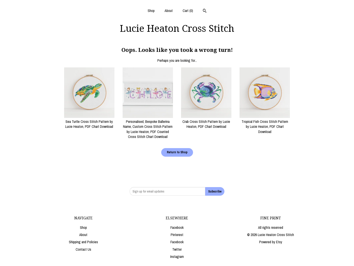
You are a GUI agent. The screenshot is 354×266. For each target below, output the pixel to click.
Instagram (177, 256)
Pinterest (177, 234)
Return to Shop (177, 152)
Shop (151, 10)
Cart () (188, 10)
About (169, 10)
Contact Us (83, 249)
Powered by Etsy (270, 241)
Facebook (177, 227)
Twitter (177, 249)
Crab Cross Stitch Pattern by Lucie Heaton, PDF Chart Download (206, 121)
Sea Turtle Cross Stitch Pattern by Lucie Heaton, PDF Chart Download (89, 121)
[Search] (204, 11)
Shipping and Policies (83, 241)
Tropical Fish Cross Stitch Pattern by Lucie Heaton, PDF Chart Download (265, 124)
